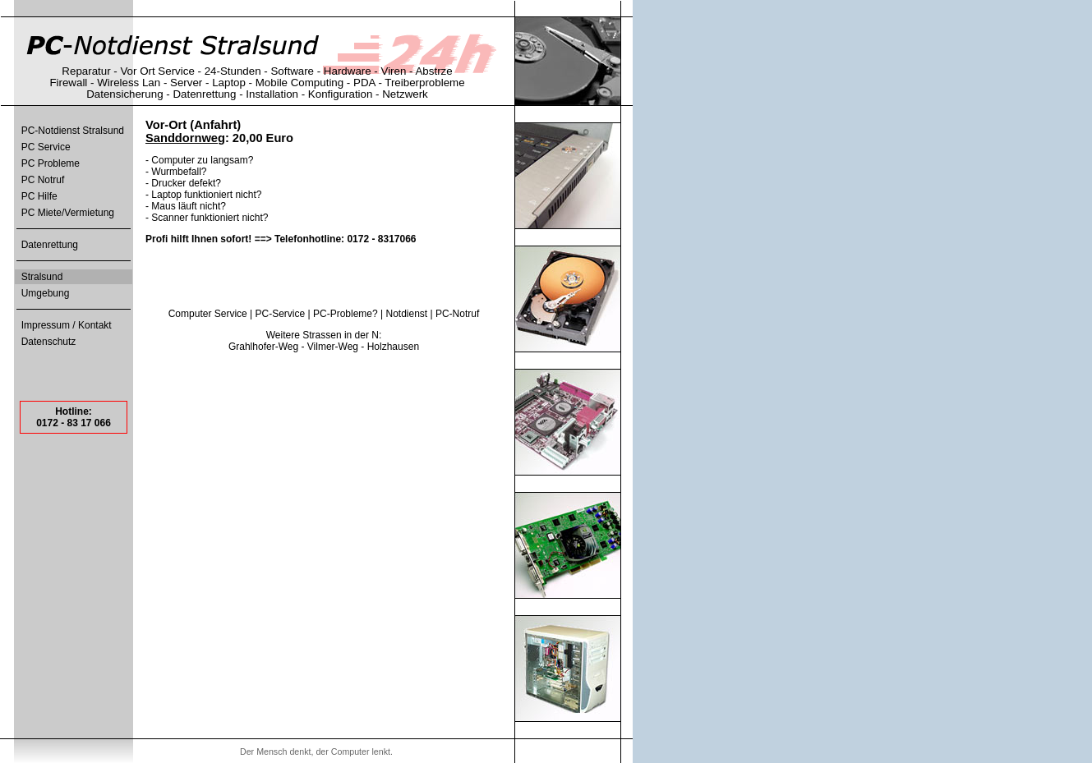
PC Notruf (43, 180)
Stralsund (42, 277)
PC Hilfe (39, 196)
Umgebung (45, 293)
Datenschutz (48, 341)
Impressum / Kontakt (66, 325)
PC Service (46, 147)
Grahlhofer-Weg (263, 346)
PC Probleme (50, 163)
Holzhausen (393, 346)
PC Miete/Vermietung (67, 212)
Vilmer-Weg (332, 346)
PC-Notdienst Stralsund (72, 130)
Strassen (321, 335)
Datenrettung (49, 245)
